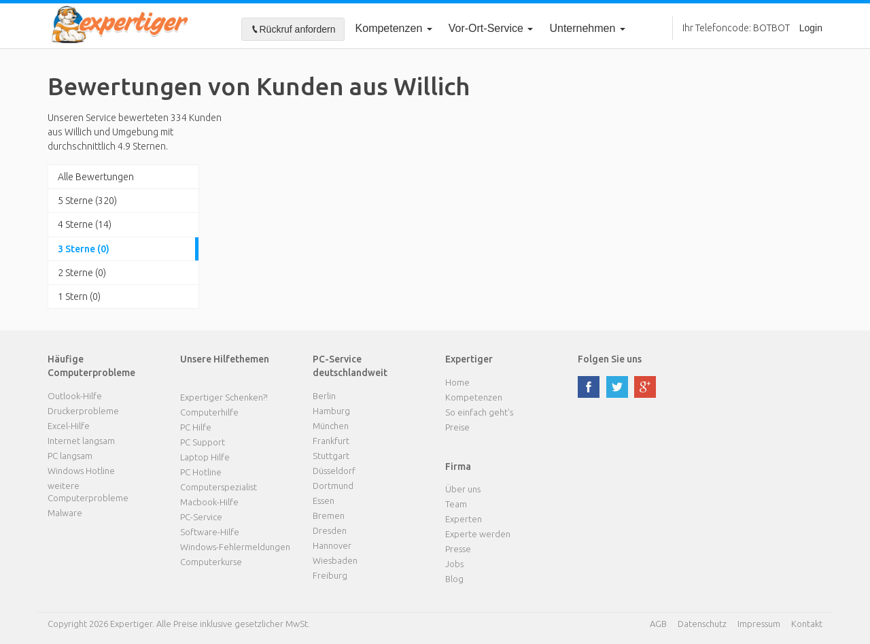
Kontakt (806, 623)
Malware (65, 513)
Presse (458, 549)
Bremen (329, 515)
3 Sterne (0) (83, 248)
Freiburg (330, 575)
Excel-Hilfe (69, 425)
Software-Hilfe (209, 532)
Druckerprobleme (83, 411)
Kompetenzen (393, 28)
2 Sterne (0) (82, 272)
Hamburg (331, 411)
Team (456, 504)
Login (810, 27)
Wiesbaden (335, 560)
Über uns (463, 489)
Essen (323, 500)
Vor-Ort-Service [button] (491, 28)
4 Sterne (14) (84, 224)
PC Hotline (201, 472)
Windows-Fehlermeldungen (235, 547)
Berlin (324, 396)
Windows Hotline (81, 470)
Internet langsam (81, 440)
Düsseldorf (334, 470)
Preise (457, 427)
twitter (617, 387)
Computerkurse (211, 561)
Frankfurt (331, 440)
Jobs (454, 564)
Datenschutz (702, 623)
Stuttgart (331, 455)
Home (457, 382)
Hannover (332, 545)
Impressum (758, 623)
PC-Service (201, 517)
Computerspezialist (218, 487)
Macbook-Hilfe (209, 502)
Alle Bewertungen (96, 176)
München (331, 425)
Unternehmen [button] (587, 28)
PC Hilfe (195, 427)
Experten (463, 519)
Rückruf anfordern (293, 29)
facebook (588, 387)
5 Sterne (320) (87, 200)
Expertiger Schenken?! (224, 397)
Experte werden (477, 534)
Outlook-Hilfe (75, 396)
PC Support (202, 442)
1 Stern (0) (79, 296)
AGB (658, 623)
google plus (645, 387)
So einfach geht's (479, 412)
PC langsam (70, 455)
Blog (454, 578)
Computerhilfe (209, 412)
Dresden (330, 530)
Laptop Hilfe (205, 457)
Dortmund (333, 485)
